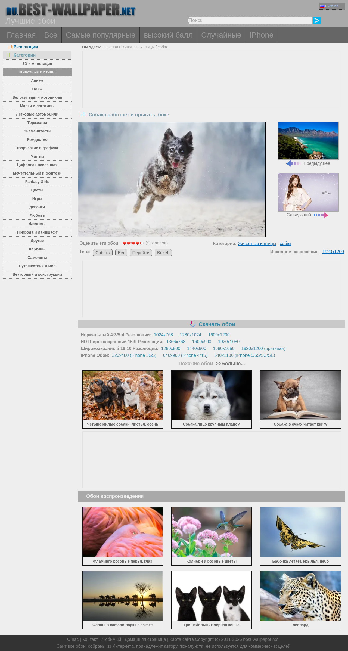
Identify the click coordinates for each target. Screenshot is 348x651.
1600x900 (201, 341)
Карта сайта (182, 639)
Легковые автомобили (37, 114)
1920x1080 (229, 341)
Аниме (37, 80)
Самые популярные (100, 35)
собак (163, 47)
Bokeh (163, 252)
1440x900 (196, 348)
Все (50, 35)
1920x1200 (333, 251)
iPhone (262, 35)
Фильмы (37, 224)
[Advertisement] (212, 92)
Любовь (37, 215)
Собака (102, 252)
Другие (37, 240)
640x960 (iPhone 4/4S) (185, 355)
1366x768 (175, 341)
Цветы (37, 190)
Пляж (37, 89)
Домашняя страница (145, 639)
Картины (37, 249)
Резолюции (22, 47)
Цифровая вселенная (37, 165)
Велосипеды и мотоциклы (37, 97)
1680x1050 (223, 348)
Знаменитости (37, 131)
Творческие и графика (37, 148)
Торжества (37, 122)
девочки (37, 207)
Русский (329, 6)
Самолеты (37, 257)
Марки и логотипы (37, 106)
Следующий (308, 195)
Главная (21, 35)
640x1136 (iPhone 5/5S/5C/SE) (245, 355)
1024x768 (163, 335)
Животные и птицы (37, 72)
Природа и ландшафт (37, 232)
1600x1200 (218, 335)
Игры (37, 198)
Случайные (221, 35)
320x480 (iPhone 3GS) (134, 355)
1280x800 (170, 348)
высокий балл (168, 35)
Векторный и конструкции (37, 274)
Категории (21, 55)
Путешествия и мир (37, 266)
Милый (37, 156)
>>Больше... (230, 363)
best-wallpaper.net (260, 639)
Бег (121, 252)
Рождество (37, 139)
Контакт (90, 639)
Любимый (111, 639)
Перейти (141, 252)
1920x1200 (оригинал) (263, 348)
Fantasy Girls (37, 181)
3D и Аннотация (37, 63)
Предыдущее (308, 144)
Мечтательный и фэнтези (37, 173)
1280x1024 (190, 335)
